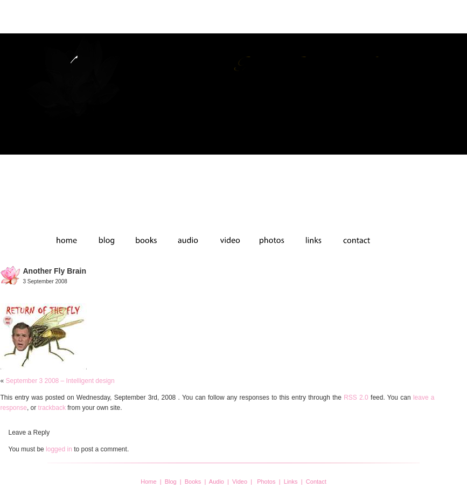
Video (239, 481)
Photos (266, 481)
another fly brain (54, 271)
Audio (216, 481)
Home (148, 481)
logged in (59, 449)
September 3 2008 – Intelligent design (60, 381)
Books (193, 481)
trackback (52, 408)
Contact (316, 481)
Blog (171, 481)
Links (291, 481)
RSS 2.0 (356, 397)
